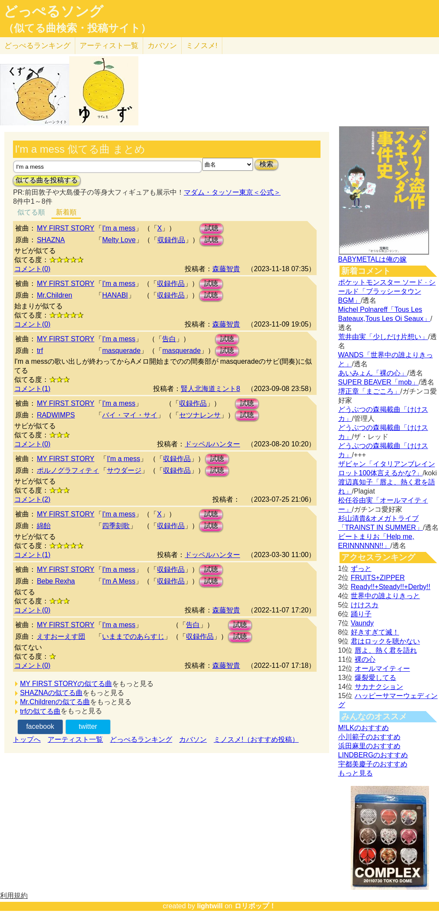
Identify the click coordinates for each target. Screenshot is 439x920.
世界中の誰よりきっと (385, 595)
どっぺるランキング (141, 739)
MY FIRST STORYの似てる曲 (66, 683)
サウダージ (124, 470)
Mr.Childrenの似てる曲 (55, 701)
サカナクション (379, 686)
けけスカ (364, 605)
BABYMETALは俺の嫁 (372, 259)
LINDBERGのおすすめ (373, 755)
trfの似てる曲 (40, 711)
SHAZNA (51, 240)
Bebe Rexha (56, 581)
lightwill (210, 906)
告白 (169, 339)
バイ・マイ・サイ (129, 415)
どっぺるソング (53, 11)
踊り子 (361, 614)
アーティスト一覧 (75, 739)
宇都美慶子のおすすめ (372, 764)
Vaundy (362, 623)
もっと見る (355, 773)
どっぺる (37, 46)
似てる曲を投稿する (47, 180)
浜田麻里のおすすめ (369, 746)
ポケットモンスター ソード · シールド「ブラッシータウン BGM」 (387, 291)
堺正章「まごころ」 (369, 391)
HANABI (115, 295)
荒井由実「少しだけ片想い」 (383, 336)
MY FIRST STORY (65, 228)
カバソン (162, 46)
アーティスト (109, 46)
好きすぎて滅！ (375, 632)
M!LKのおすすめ (363, 727)
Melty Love (118, 240)
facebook (40, 726)
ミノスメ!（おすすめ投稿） (256, 739)
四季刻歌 (116, 525)
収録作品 (171, 240)
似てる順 (31, 212)
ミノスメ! (202, 46)
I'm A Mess (118, 581)
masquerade (121, 350)
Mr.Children (54, 295)
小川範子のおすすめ (369, 736)
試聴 (211, 228)
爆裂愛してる (375, 677)
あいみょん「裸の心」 (372, 373)
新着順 (66, 212)
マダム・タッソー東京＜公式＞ (232, 192)
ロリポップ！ (255, 906)
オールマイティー (382, 668)
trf (40, 350)
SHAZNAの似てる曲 (51, 692)
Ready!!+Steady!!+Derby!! (390, 586)
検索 (266, 164)
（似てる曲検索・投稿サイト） (77, 28)
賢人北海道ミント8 (210, 388)
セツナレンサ (200, 415)
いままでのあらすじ (133, 636)
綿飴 (44, 525)
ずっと (361, 568)
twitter (88, 726)
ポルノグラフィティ (68, 470)
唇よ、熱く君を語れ (386, 650)
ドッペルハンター (212, 444)
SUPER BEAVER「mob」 (378, 382)
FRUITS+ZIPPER (378, 577)
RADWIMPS (56, 415)
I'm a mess (118, 228)
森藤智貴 (226, 268)
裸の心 (365, 659)
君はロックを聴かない (385, 641)
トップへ (27, 739)
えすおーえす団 (61, 636)
